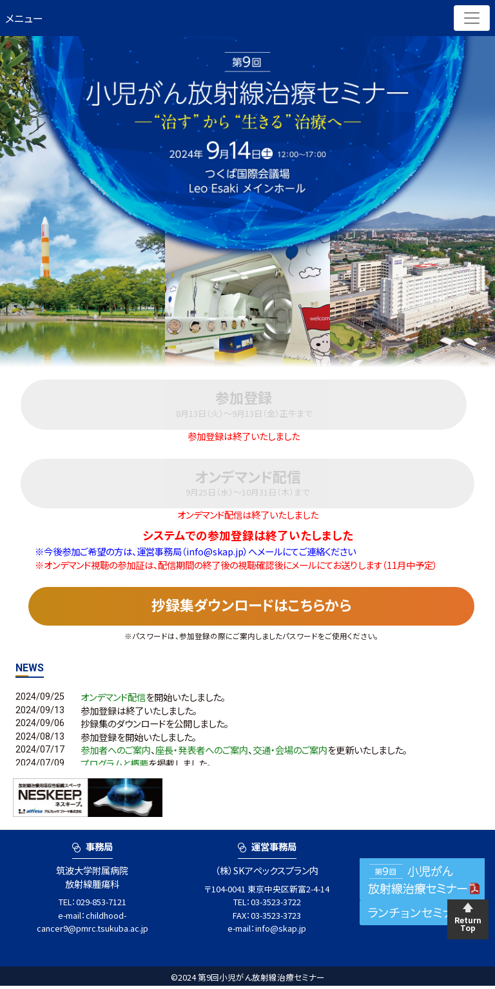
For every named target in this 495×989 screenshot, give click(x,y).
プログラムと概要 (114, 766)
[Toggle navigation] (472, 18)
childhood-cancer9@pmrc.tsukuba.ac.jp (92, 924)
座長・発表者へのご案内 (201, 753)
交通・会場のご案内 (290, 753)
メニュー (24, 18)
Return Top (467, 923)
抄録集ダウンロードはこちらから (251, 607)
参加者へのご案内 (116, 753)
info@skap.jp (280, 931)
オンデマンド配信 (113, 700)
